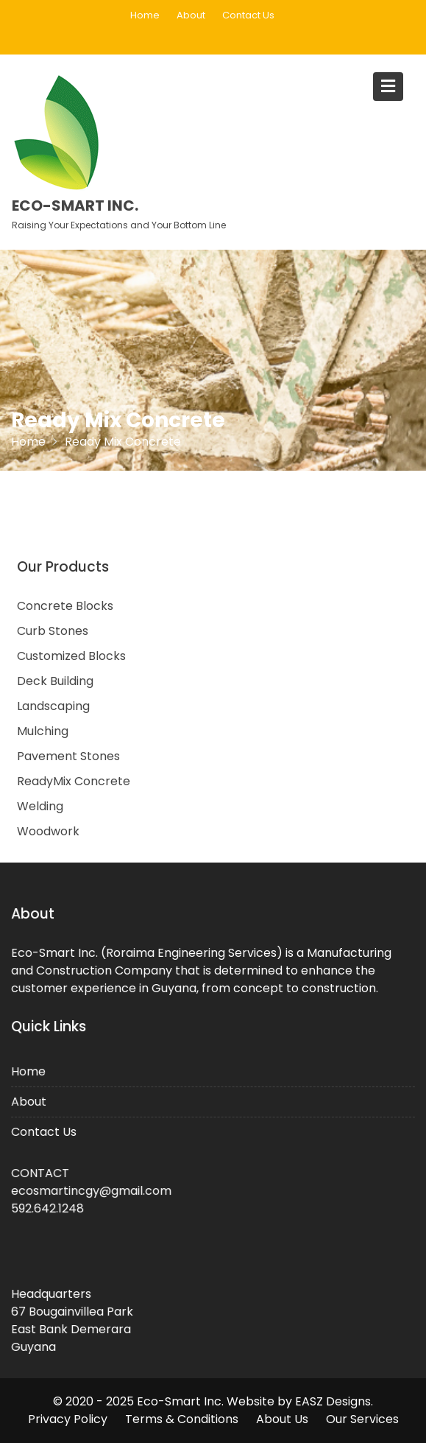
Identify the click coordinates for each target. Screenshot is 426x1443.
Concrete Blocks (65, 605)
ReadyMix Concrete (73, 781)
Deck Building (55, 681)
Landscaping (53, 706)
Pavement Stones (68, 756)
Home (145, 15)
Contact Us (248, 15)
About (191, 15)
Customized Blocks (71, 655)
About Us (282, 1419)
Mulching (42, 731)
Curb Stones (52, 630)
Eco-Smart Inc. (75, 205)
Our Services (362, 1419)
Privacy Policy (67, 1419)
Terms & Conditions (181, 1419)
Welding (40, 806)
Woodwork (48, 831)
